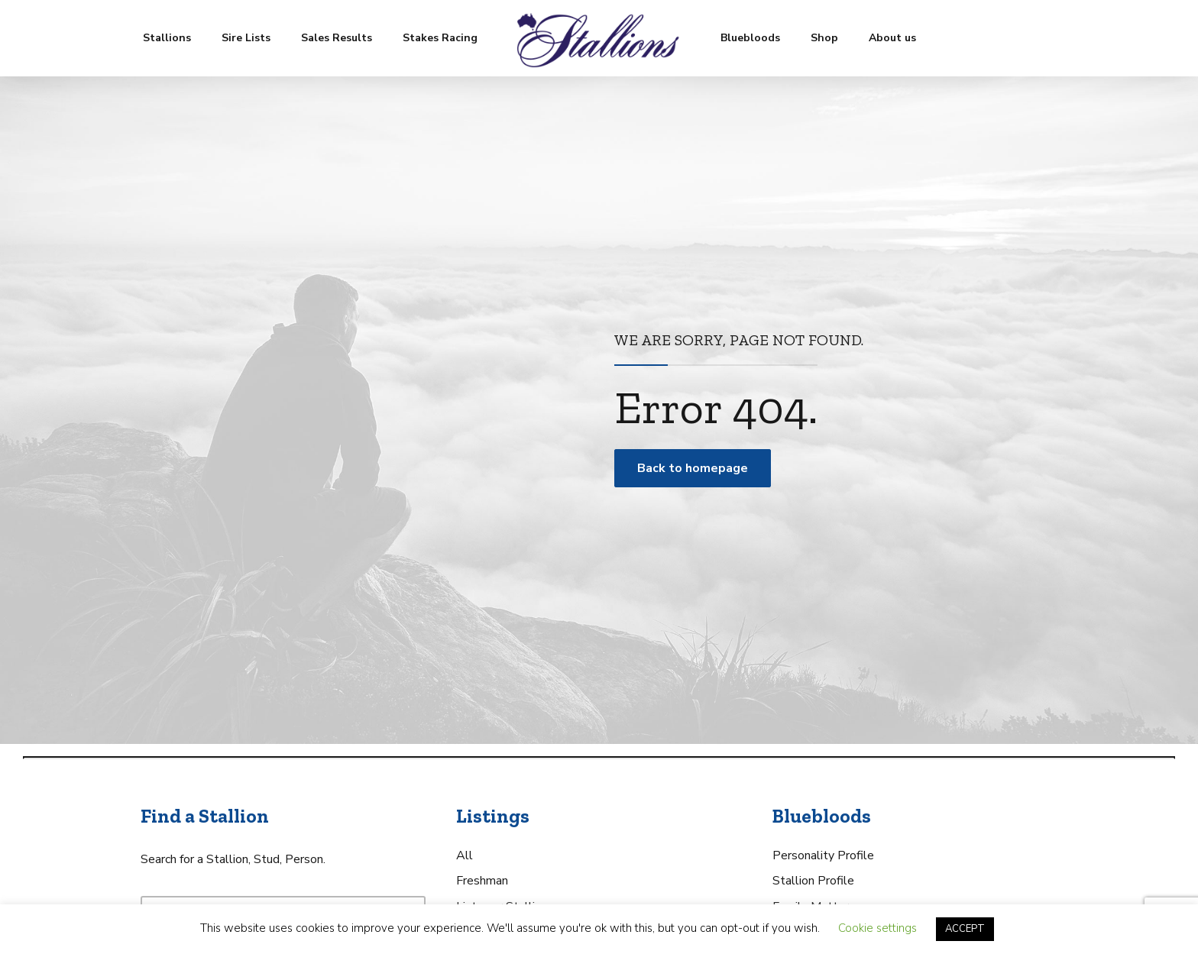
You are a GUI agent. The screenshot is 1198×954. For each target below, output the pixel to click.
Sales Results (336, 38)
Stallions (167, 38)
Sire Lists (246, 38)
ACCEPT (965, 929)
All (464, 855)
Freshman (482, 880)
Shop (824, 38)
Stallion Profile (813, 880)
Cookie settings (877, 928)
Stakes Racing (440, 38)
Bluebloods (750, 38)
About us (892, 38)
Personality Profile (823, 855)
